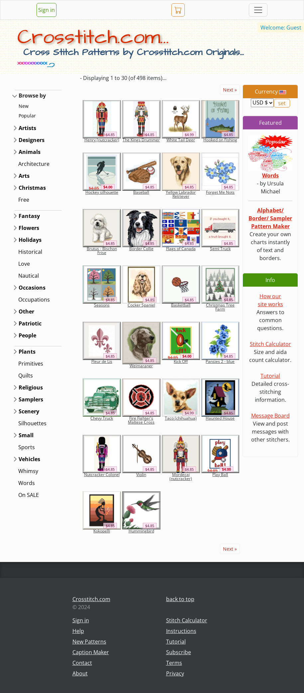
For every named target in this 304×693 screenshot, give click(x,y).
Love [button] (24, 263)
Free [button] (23, 199)
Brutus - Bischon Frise (102, 250)
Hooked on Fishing (220, 140)
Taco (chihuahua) (181, 418)
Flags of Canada (181, 248)
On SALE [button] (28, 495)
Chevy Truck (101, 418)
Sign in (46, 10)
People (27, 335)
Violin (141, 474)
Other (26, 311)
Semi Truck (220, 248)
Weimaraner (141, 366)
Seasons (102, 305)
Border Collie (141, 248)
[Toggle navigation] (258, 10)
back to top (180, 599)
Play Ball (220, 474)
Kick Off (181, 361)
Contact (82, 662)
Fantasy (29, 216)
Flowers (29, 228)
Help (78, 631)
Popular (27, 115)
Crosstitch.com (91, 599)
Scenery (29, 411)
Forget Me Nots (220, 192)
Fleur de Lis (101, 361)
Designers (32, 140)
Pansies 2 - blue (220, 361)
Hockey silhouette (101, 192)
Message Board (270, 415)
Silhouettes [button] (32, 423)
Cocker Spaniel (141, 305)
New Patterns (89, 641)
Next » (230, 90)
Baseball (141, 192)
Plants (27, 351)
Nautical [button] (28, 275)
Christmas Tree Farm (220, 307)
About (80, 673)
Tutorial (270, 376)
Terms (174, 662)
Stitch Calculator (270, 344)
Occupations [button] (34, 299)
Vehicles (29, 459)
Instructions (181, 631)
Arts (24, 175)
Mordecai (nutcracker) (180, 476)
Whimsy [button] (28, 471)
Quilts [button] (25, 375)
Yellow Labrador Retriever (181, 194)
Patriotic (30, 323)
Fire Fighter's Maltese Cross (141, 420)
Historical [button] (30, 251)
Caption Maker (90, 652)
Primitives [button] (30, 363)
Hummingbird (141, 531)
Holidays (30, 239)
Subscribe (178, 652)
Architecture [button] (34, 164)
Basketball (180, 305)
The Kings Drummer (141, 140)
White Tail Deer (180, 140)
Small (26, 435)
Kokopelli (101, 531)
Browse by (32, 95)
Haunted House (220, 418)
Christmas (32, 187)
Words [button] (26, 483)
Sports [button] (26, 447)
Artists (27, 128)
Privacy (175, 673)
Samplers (31, 399)
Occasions (32, 287)
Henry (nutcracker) (101, 140)
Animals (30, 152)
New (24, 106)
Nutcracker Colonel (102, 474)
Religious (31, 387)
